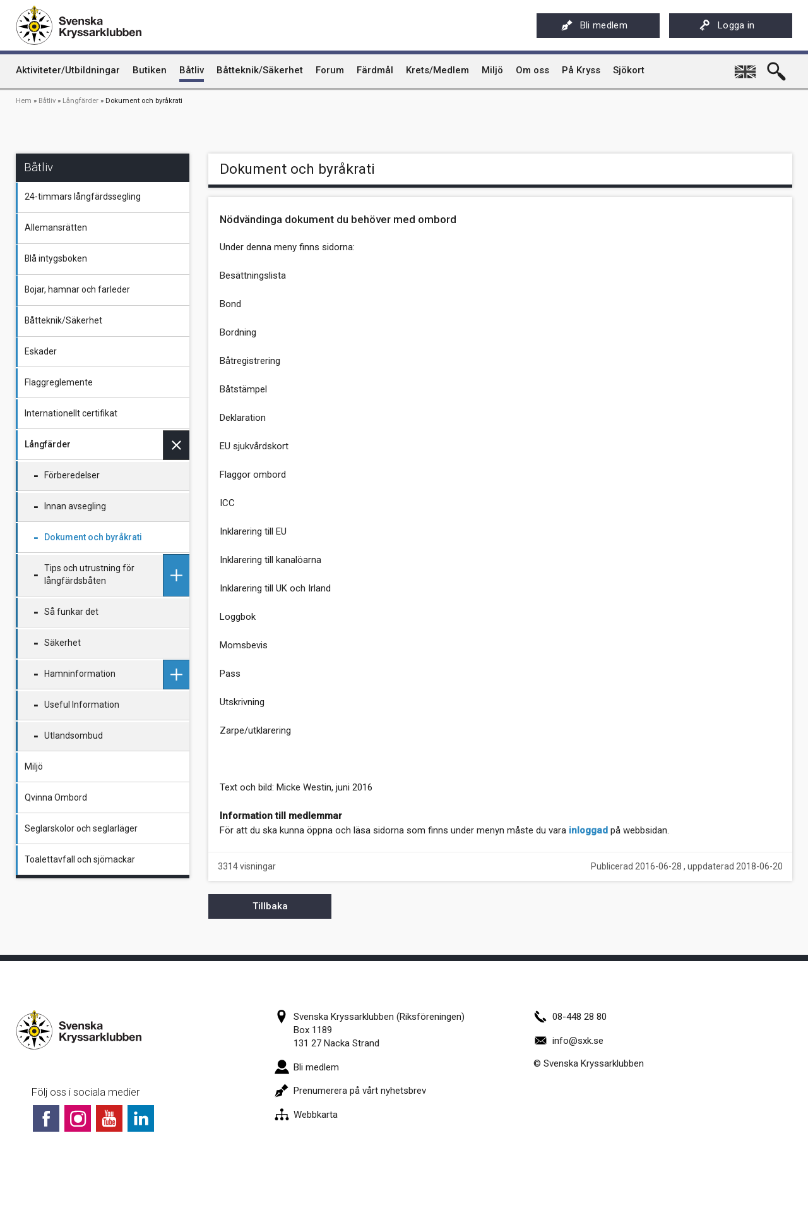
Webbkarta (306, 1114)
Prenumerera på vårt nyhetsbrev (350, 1090)
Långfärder (80, 101)
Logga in (727, 25)
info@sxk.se (568, 1040)
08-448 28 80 (570, 1016)
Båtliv (47, 101)
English (746, 67)
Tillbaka (270, 906)
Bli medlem (594, 25)
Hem (24, 101)
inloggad (588, 830)
